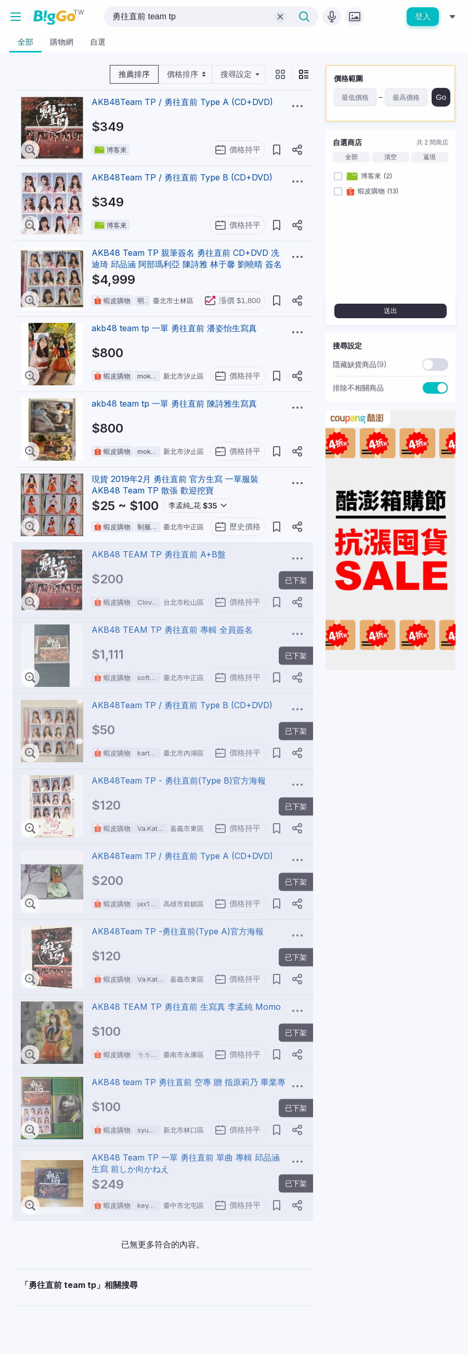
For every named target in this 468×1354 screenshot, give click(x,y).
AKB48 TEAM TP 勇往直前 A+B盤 (159, 554)
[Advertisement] (391, 744)
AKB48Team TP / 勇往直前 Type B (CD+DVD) (182, 177)
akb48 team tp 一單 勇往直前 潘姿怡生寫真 (174, 328)
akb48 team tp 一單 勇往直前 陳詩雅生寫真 (174, 403)
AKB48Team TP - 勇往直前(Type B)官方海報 (179, 780)
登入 (423, 16)
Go (441, 97)
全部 (351, 157)
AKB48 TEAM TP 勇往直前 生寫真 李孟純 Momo (186, 1006)
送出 (390, 311)
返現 (429, 157)
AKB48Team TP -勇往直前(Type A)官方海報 (178, 931)
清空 (390, 157)
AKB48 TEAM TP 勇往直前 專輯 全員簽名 (172, 629)
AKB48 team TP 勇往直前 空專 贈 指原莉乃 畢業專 (188, 1082)
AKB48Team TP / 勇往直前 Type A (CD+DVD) (182, 102)
